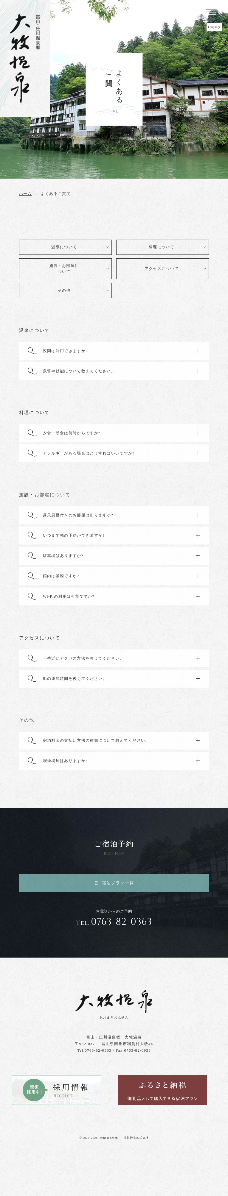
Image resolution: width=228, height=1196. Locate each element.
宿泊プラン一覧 (118, 882)
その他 (64, 290)
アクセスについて (162, 268)
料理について (161, 247)
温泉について (64, 247)
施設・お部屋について (64, 268)
